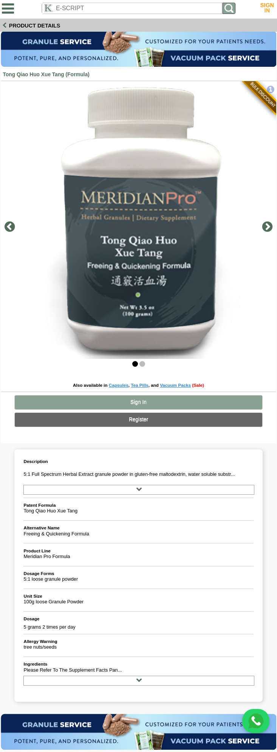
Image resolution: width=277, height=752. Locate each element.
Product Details (34, 26)
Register (138, 419)
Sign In (138, 402)
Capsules (118, 385)
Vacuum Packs (175, 385)
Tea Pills (140, 385)
